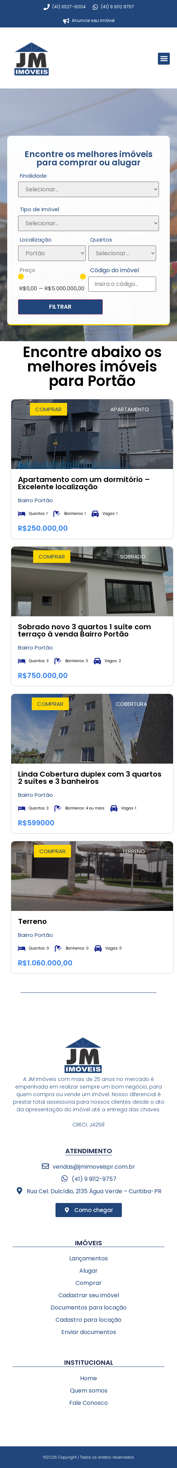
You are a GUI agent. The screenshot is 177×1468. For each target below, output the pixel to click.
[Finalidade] (88, 189)
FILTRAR (60, 307)
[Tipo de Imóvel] (88, 223)
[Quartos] (122, 253)
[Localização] (52, 253)
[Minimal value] (52, 276)
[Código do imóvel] (122, 284)
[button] (164, 59)
